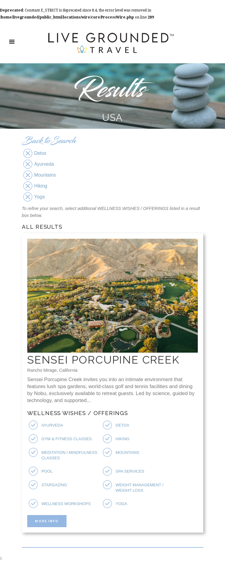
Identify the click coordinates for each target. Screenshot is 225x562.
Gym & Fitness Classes (66, 439)
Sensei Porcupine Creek (103, 359)
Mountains (127, 452)
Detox (122, 425)
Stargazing (54, 485)
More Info (46, 521)
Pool (47, 471)
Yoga (121, 503)
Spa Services (130, 471)
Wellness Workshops (66, 503)
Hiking (122, 439)
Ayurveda (52, 425)
